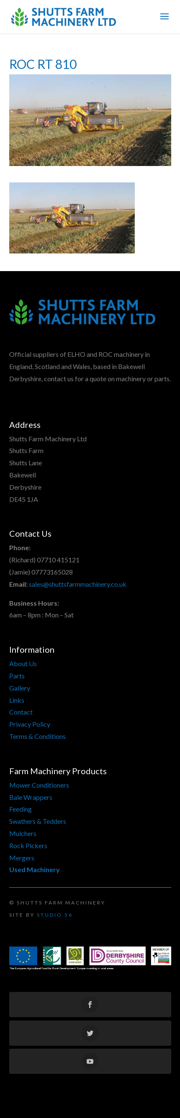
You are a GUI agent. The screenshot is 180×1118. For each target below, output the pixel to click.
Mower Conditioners (39, 785)
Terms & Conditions (37, 736)
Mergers (21, 858)
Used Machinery (34, 869)
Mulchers (22, 833)
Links (16, 700)
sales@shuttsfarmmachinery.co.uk (77, 584)
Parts (17, 676)
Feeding (20, 809)
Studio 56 (55, 915)
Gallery (19, 688)
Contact (21, 712)
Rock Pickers (28, 845)
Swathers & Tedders (37, 821)
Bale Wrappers (30, 797)
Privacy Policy (29, 724)
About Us (23, 663)
